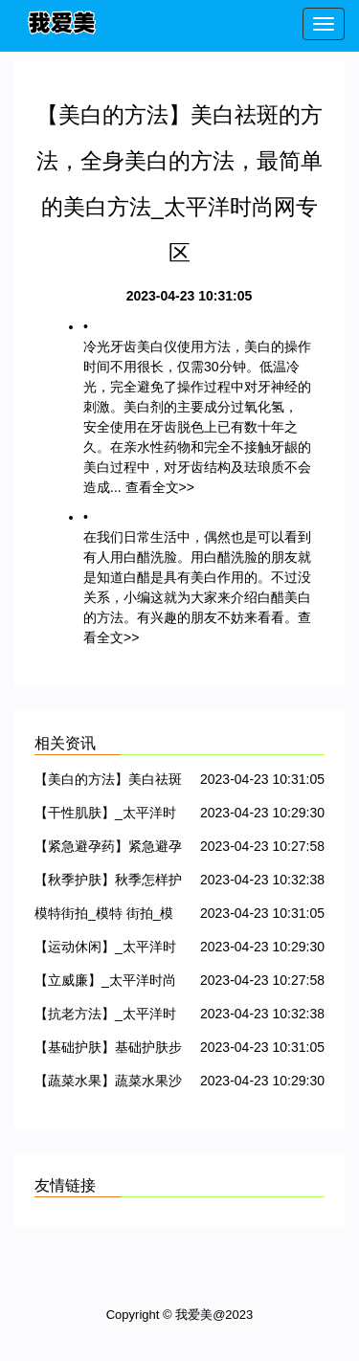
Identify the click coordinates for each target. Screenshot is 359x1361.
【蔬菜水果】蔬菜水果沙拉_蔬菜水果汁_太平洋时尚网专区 (109, 1084)
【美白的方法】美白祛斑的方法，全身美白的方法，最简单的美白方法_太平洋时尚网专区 (108, 782)
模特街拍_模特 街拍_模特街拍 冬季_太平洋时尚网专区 (107, 916)
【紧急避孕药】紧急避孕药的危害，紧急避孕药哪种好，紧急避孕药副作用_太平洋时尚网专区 (108, 849)
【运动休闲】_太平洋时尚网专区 (105, 950)
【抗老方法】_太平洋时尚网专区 (105, 1017)
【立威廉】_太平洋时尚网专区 (105, 983)
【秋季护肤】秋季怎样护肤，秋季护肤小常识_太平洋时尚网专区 (108, 883)
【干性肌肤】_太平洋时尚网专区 (105, 816)
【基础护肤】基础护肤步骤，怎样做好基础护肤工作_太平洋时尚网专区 (108, 1050)
